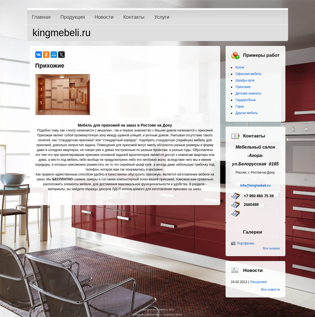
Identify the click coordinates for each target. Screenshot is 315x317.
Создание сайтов (172, 314)
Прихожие (243, 87)
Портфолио (245, 243)
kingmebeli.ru (62, 32)
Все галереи (271, 248)
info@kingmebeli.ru (255, 185)
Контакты (134, 17)
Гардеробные (246, 100)
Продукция (72, 17)
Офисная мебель (249, 74)
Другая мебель (247, 113)
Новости (104, 17)
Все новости (270, 289)
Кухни (240, 67)
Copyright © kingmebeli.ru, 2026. (158, 309)
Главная (41, 17)
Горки (240, 106)
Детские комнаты (248, 93)
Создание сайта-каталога (147, 314)
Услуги (161, 17)
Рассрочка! (258, 282)
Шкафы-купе (245, 80)
